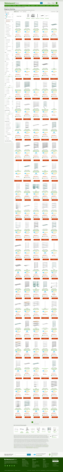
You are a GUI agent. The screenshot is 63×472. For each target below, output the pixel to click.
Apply (9, 76)
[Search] (12, 142)
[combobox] (30, 3)
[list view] (18, 11)
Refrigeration (14, 5)
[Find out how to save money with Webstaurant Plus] (16, 31)
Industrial (51, 5)
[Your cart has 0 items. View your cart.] (57, 3)
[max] (11, 75)
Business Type (56, 5)
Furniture (37, 5)
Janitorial (47, 5)
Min (5, 74)
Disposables (33, 5)
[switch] (57, 11)
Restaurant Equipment (8, 5)
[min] (7, 75)
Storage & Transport (42, 5)
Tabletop (29, 5)
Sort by (21, 11)
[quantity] (15, 39)
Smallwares (19, 5)
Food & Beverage (24, 5)
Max (9, 74)
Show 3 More (9, 50)
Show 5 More (9, 134)
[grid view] (15, 11)
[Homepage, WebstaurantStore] (11, 3)
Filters (5, 11)
